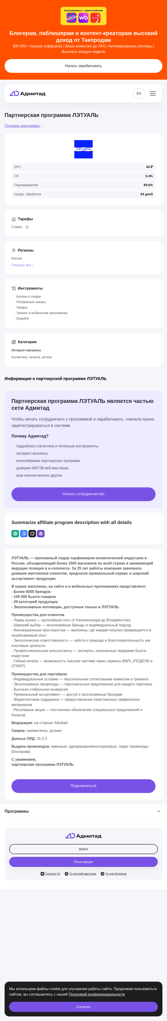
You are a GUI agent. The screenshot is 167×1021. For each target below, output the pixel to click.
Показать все (21, 265)
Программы (83, 811)
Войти (83, 849)
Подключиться (83, 786)
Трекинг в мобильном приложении (41, 313)
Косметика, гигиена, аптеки (31, 357)
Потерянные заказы (31, 302)
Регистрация (83, 862)
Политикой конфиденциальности (97, 994)
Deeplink (22, 318)
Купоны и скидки (28, 296)
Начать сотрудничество (84, 494)
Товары (21, 307)
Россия (16, 258)
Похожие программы (22, 126)
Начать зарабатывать (83, 66)
